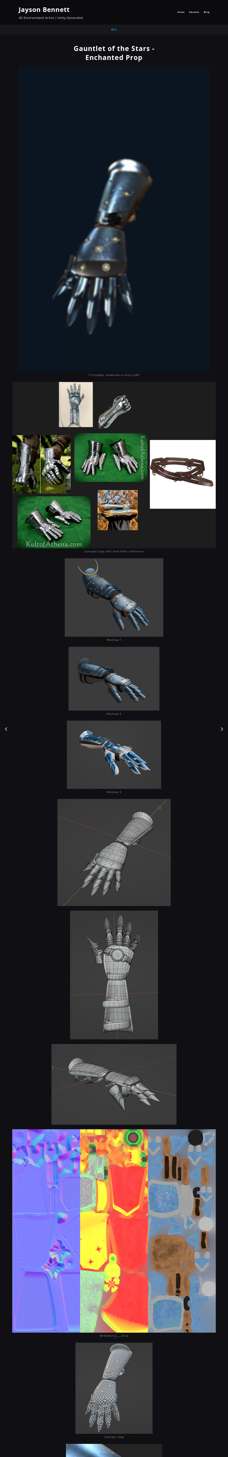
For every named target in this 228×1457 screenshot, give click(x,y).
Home (181, 12)
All (114, 29)
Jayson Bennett (44, 9)
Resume (194, 12)
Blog (207, 12)
